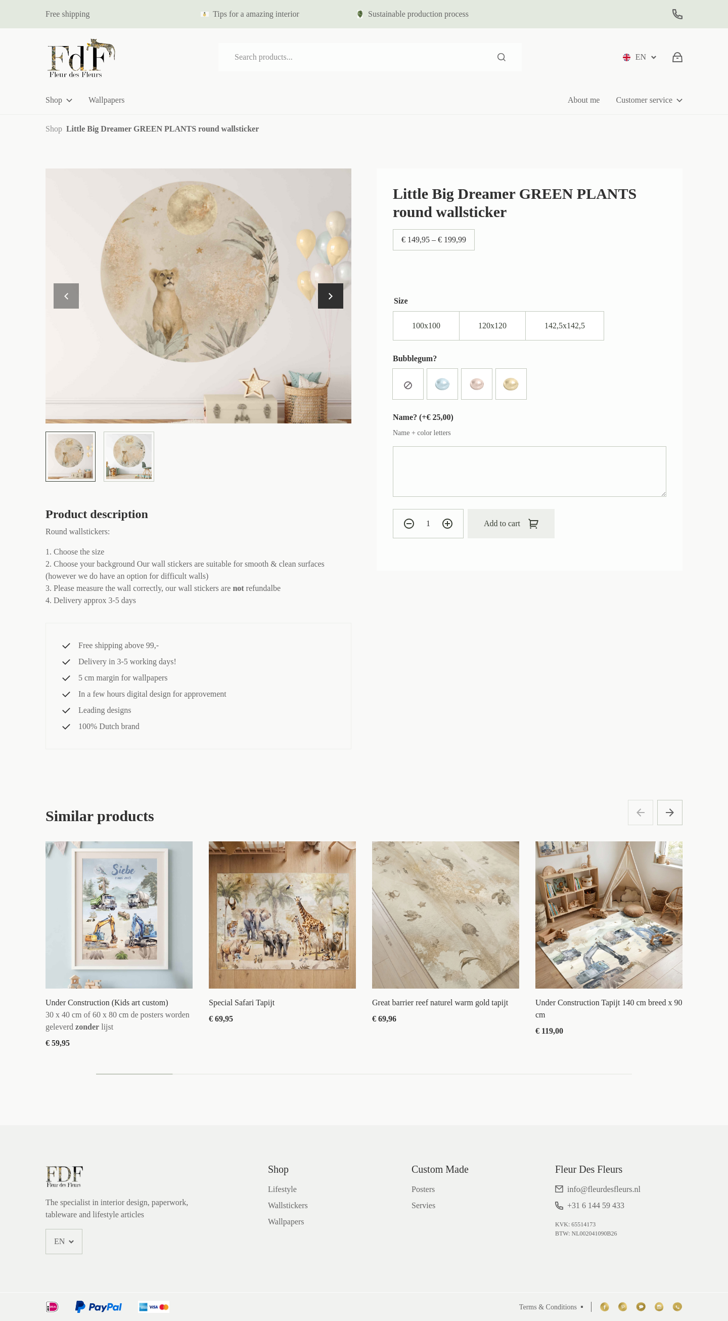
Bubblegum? (415, 358)
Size (401, 300)
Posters (423, 1189)
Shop (54, 100)
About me (584, 100)
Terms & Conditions (548, 1307)
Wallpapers (106, 100)
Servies (423, 1205)
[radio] (426, 325)
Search (501, 57)
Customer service (644, 100)
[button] (330, 296)
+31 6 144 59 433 (595, 1205)
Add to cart (502, 523)
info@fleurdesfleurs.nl (604, 1189)
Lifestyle (282, 1189)
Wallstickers (288, 1205)
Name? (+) (423, 417)
